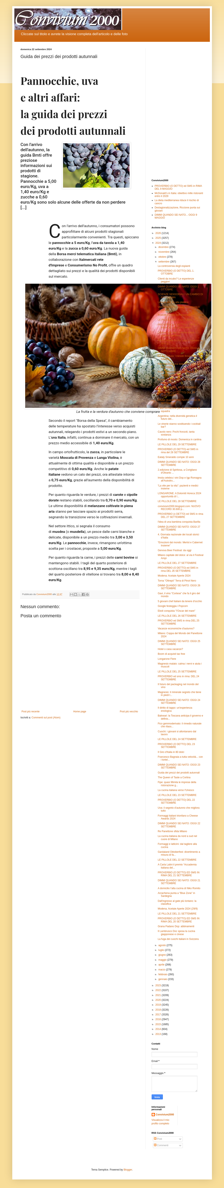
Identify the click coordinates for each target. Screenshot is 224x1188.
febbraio (163, 974)
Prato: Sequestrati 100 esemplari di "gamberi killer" (177, 373)
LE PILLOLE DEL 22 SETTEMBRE (177, 859)
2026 (158, 233)
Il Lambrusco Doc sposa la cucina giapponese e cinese (176, 933)
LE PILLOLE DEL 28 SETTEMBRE (177, 501)
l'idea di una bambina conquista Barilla (179, 521)
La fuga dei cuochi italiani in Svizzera (178, 939)
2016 (158, 1019)
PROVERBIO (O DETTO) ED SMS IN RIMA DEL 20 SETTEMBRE (178, 920)
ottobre (162, 256)
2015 (158, 1024)
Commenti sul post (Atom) (46, 717)
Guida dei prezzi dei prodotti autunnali (178, 772)
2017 (158, 1014)
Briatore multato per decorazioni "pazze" (180, 314)
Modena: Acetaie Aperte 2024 (174, 575)
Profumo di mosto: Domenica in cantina (179, 439)
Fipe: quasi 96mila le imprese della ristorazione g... (177, 784)
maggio (162, 959)
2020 (158, 1000)
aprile (161, 964)
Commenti (161, 1145)
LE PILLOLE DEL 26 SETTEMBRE (177, 615)
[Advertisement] (178, 110)
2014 (158, 1029)
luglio (161, 950)
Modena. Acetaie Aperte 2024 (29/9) (178, 908)
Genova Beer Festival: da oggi (174, 550)
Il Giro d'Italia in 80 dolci (171, 752)
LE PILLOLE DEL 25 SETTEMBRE (177, 671)
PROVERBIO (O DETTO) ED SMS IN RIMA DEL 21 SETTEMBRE (178, 874)
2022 (158, 990)
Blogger (128, 1169)
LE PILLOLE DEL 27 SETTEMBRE (177, 563)
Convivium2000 (165, 1114)
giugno (162, 954)
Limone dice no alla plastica (173, 302)
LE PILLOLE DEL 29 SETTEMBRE (177, 444)
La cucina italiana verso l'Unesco (176, 790)
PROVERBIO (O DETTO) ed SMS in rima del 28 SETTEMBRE (178, 451)
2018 (158, 1009)
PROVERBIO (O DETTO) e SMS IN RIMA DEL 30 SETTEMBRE (177, 326)
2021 (158, 995)
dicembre (163, 247)
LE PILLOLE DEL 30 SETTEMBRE (177, 387)
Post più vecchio (129, 711)
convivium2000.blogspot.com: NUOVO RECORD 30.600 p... (179, 508)
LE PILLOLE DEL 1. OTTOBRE (175, 319)
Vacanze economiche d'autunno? (176, 628)
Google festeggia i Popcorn (173, 606)
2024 (158, 242)
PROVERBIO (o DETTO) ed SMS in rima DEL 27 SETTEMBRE (180, 515)
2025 (158, 237)
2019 (158, 1004)
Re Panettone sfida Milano (172, 831)
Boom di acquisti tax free (171, 653)
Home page (79, 711)
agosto (162, 945)
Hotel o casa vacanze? (170, 649)
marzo (162, 969)
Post (158, 1138)
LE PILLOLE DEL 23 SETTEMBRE (177, 795)
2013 (158, 1034)
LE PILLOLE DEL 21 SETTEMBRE (177, 913)
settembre (164, 261)
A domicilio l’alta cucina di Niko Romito (179, 888)
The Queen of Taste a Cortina (174, 777)
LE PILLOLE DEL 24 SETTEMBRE (177, 739)
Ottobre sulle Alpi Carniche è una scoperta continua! (176, 334)
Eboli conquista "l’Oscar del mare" (176, 610)
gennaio (163, 979)
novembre (164, 251)
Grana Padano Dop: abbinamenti (176, 926)
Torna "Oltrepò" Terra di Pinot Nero (177, 580)
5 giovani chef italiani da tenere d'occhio (180, 601)
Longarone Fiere (167, 658)
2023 (158, 985)
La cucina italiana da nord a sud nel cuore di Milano (177, 837)
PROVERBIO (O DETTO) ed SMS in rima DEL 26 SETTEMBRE (178, 569)
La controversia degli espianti (174, 266)
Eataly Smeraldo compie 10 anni (176, 457)
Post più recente (31, 711)
